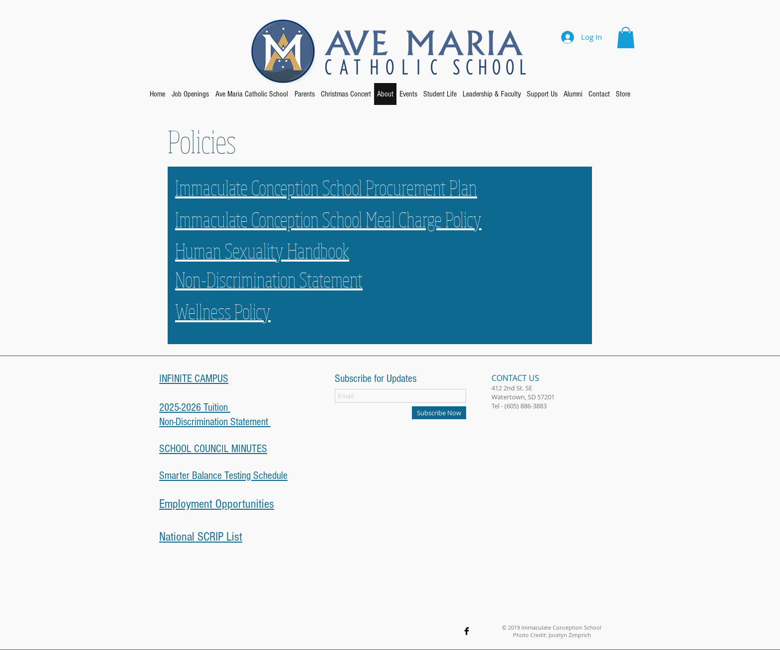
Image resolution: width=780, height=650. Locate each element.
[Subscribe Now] (439, 412)
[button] (626, 37)
